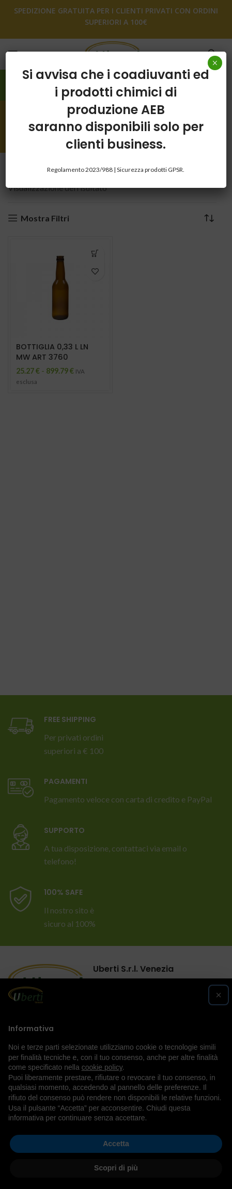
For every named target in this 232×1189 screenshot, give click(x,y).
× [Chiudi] (215, 63)
